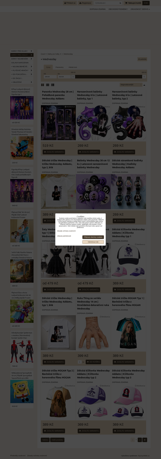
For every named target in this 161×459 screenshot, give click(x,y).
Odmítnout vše (93, 242)
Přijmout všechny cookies (93, 237)
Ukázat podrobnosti (64, 236)
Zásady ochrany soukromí (66, 231)
